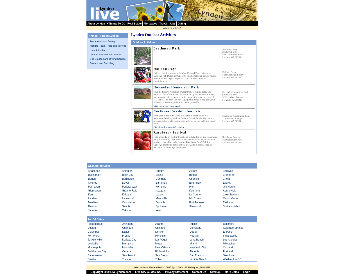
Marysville (161, 198)
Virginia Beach (198, 259)
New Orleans (162, 247)
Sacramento (95, 255)
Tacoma (92, 210)
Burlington (128, 178)
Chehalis (194, 178)
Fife (191, 186)
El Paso (227, 231)
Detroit (193, 231)
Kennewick (229, 190)
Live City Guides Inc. (148, 272)
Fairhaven (94, 186)
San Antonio (129, 255)
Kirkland (126, 194)
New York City (198, 247)
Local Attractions (99, 50)
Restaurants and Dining (102, 41)
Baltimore (228, 223)
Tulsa (158, 259)
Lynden (92, 198)
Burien (92, 178)
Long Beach (197, 239)
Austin (193, 223)
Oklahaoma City (97, 251)
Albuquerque (95, 223)
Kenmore (194, 190)
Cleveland (195, 227)
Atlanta (159, 223)
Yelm (158, 210)
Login (246, 272)
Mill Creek (195, 198)
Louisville (93, 243)
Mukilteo (93, 202)
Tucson (126, 259)
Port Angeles (196, 202)
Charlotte (127, 227)
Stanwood (195, 206)
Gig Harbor (229, 186)
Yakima (126, 210)
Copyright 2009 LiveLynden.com (111, 272)
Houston (194, 235)
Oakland (228, 247)
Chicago (160, 227)
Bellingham (94, 174)
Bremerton (229, 174)
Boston (92, 227)
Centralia (161, 178)
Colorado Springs (233, 227)
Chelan (227, 178)
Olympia (160, 202)
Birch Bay (127, 174)
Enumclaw (195, 182)
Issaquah (161, 190)
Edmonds (161, 182)
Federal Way (129, 186)
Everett (227, 182)
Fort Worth (94, 235)
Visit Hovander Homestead (167, 106)
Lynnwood (128, 198)
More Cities (232, 272)
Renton (92, 206)
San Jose (228, 255)
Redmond (228, 202)
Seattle (126, 206)
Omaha (126, 251)
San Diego (161, 255)
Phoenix (194, 251)
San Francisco (198, 255)
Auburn (160, 170)
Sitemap (215, 272)
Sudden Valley (231, 206)
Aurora (193, 170)
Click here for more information (169, 127)
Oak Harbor (129, 202)
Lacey (159, 194)
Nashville (127, 247)
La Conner (195, 194)
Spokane (161, 206)
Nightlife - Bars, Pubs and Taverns (108, 45)
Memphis (127, 243)
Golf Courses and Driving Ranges (108, 59)
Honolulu (160, 235)
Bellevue (228, 170)
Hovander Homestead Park (176, 87)
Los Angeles (230, 239)
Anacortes (94, 170)
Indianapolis (230, 235)
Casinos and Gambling (102, 63)
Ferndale (161, 186)
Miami (193, 243)
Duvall (125, 182)
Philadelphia (162, 251)
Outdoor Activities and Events (105, 54)
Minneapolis (95, 247)
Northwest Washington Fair (177, 111)
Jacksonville (95, 239)
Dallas (125, 231)
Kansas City (129, 239)
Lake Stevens (231, 194)
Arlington (127, 170)
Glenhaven (94, 190)
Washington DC (232, 259)
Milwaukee (229, 243)
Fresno (126, 235)
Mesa (158, 243)
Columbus (94, 231)
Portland (228, 251)
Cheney (92, 182)
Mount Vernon (231, 198)
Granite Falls (129, 190)
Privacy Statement (176, 272)
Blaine (159, 174)
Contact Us (199, 272)
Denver (159, 231)
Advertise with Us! (172, 28)
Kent (91, 194)
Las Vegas (161, 239)
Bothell (193, 174)
